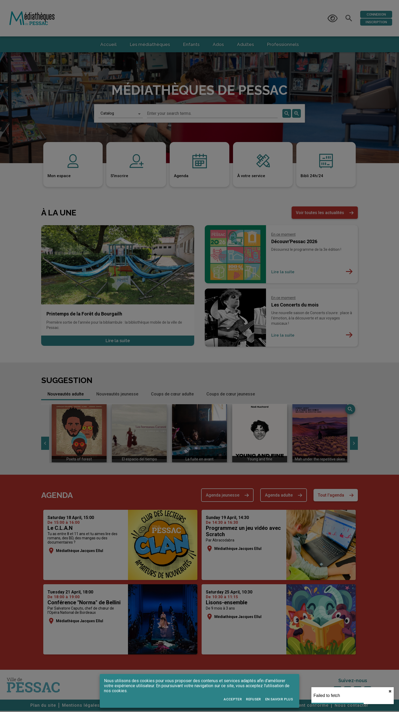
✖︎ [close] (390, 691)
